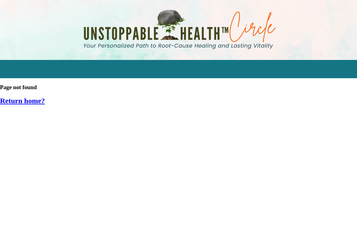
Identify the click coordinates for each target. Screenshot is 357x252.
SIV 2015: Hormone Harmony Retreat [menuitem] (49, 216)
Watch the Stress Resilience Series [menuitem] (47, 131)
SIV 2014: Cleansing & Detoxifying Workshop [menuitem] (59, 230)
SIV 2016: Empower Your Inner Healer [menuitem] (49, 202)
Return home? (22, 101)
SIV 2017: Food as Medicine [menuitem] (37, 188)
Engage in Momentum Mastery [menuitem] (42, 145)
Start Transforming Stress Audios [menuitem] (46, 117)
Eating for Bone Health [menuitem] (32, 174)
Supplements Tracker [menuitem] (31, 160)
